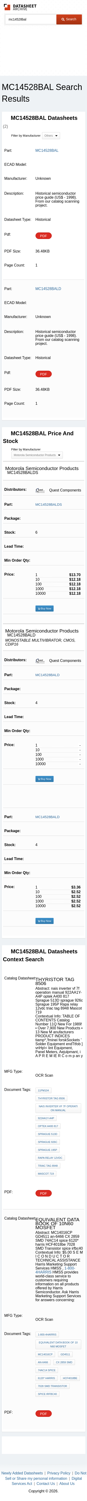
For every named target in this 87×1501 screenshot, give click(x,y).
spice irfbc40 (47, 1394)
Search (68, 19)
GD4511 (65, 1354)
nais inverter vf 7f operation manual (58, 1108)
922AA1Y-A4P (46, 1118)
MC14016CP (45, 1354)
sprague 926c (47, 1142)
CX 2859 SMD (64, 1362)
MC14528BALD (47, 675)
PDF (43, 236)
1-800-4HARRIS (47, 1334)
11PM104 (43, 1090)
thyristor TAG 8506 (51, 1098)
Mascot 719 (46, 1173)
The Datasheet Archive (20, 7)
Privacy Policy (59, 1473)
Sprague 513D (47, 1134)
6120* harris (46, 1378)
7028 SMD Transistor (52, 1386)
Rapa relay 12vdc (50, 1157)
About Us (67, 1484)
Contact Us (46, 1484)
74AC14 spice (47, 1370)
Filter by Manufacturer (26, 135)
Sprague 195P (47, 1149)
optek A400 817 (48, 1126)
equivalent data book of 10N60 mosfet (58, 1344)
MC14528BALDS (48, 504)
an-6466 (43, 1362)
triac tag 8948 (48, 1165)
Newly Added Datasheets (22, 1473)
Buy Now (44, 608)
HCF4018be (70, 1378)
